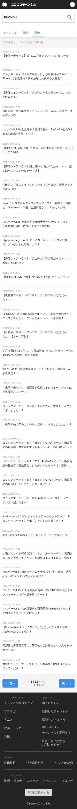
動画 (26, 32)
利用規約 (10, 762)
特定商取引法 (35, 762)
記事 (37, 32)
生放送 (18, 780)
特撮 (7, 736)
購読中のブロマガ (53, 719)
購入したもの (50, 702)
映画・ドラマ (12, 728)
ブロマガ (10, 711)
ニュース (33, 780)
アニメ (8, 719)
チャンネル (10, 32)
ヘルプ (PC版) (64, 762)
